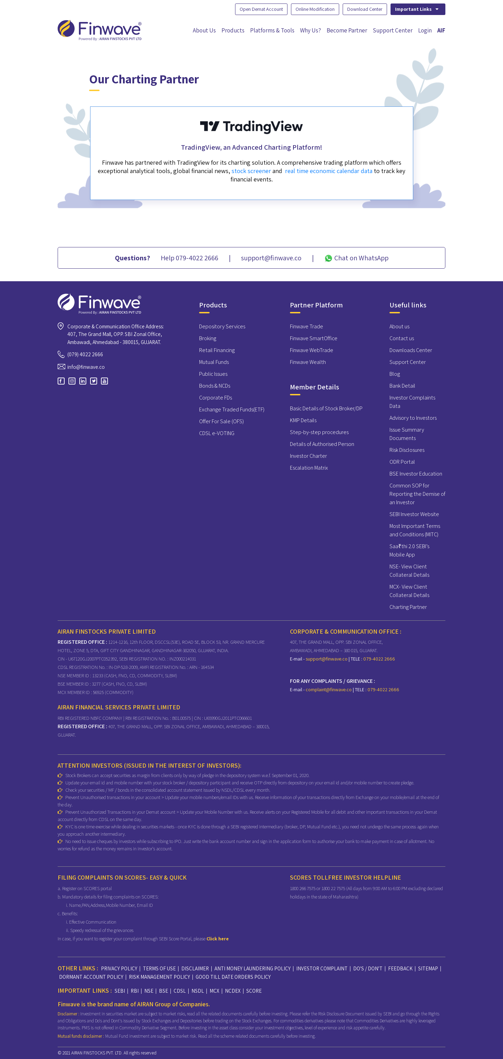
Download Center (364, 9)
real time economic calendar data (328, 172)
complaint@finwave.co (329, 689)
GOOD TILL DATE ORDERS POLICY (233, 977)
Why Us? (310, 30)
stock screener (251, 172)
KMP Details (303, 420)
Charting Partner (408, 607)
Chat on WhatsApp (356, 257)
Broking (207, 338)
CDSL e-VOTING (216, 433)
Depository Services (222, 326)
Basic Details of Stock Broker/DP (326, 408)
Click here (217, 938)
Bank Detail (402, 385)
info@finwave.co (86, 367)
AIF (441, 30)
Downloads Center (410, 350)
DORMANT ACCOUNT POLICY (91, 977)
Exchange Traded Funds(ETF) (231, 409)
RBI (135, 990)
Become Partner (347, 30)
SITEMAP (428, 968)
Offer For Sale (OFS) (221, 421)
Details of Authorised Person (322, 444)
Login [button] (425, 30)
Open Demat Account (261, 9)
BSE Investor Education (415, 473)
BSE (163, 990)
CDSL (180, 990)
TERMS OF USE (159, 968)
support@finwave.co (327, 659)
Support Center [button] (393, 30)
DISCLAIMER (195, 968)
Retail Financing (217, 350)
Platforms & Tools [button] (272, 30)
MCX (214, 990)
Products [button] (233, 30)
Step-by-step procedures (319, 432)
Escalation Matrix (309, 467)
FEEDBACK (400, 968)
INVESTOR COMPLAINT (322, 968)
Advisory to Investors (413, 418)
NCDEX (233, 990)
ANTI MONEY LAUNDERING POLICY (252, 968)
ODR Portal (402, 461)
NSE (148, 990)
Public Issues (213, 374)
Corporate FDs (215, 397)
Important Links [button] (417, 9)
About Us (204, 30)
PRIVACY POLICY (119, 968)
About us (399, 326)
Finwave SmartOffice (313, 338)
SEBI (120, 990)
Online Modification (315, 9)
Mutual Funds (214, 362)
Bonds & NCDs (214, 385)
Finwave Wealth (308, 362)
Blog (394, 374)
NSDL (197, 990)
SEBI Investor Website (414, 514)
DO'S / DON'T (367, 968)
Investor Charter (308, 456)
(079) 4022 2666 (85, 354)
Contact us (401, 338)
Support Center (407, 362)
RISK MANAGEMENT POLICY (159, 977)
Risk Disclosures (406, 450)
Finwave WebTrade (311, 350)
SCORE (254, 990)
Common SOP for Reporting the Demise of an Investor (417, 494)
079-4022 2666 (378, 659)
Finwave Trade (306, 326)
